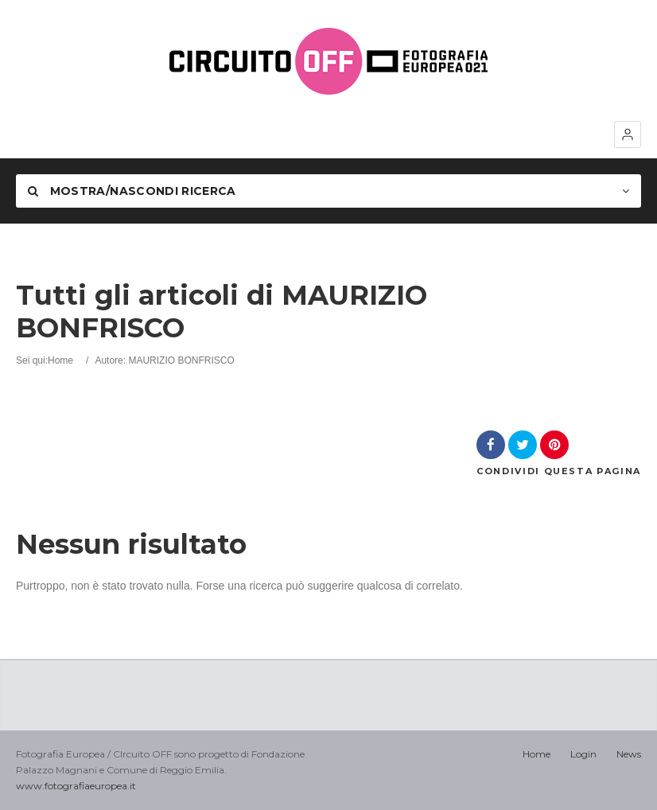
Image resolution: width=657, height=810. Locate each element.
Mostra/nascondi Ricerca (132, 191)
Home (60, 360)
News (628, 754)
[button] (627, 134)
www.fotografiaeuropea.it (76, 786)
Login (583, 754)
